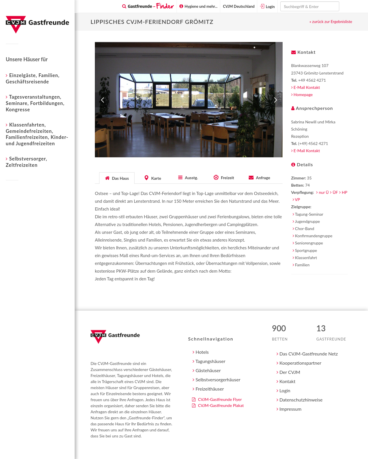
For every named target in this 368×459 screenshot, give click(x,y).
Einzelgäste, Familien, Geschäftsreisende (33, 78)
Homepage (302, 94)
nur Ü (324, 192)
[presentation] (117, 178)
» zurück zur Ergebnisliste (330, 21)
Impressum (289, 409)
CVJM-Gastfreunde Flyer (217, 399)
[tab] (117, 177)
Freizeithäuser (208, 388)
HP (344, 192)
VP (297, 199)
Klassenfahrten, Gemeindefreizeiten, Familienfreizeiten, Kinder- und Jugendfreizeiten (37, 133)
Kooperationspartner (299, 363)
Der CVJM (288, 372)
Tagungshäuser (209, 361)
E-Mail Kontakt (305, 87)
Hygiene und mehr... (198, 6)
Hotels (201, 352)
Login (267, 6)
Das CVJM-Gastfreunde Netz (307, 353)
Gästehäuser (207, 370)
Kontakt (286, 381)
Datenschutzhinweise (300, 399)
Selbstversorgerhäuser (216, 379)
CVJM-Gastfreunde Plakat (218, 405)
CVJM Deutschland (238, 6)
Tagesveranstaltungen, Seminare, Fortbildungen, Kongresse (35, 102)
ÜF (335, 192)
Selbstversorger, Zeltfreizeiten (26, 161)
